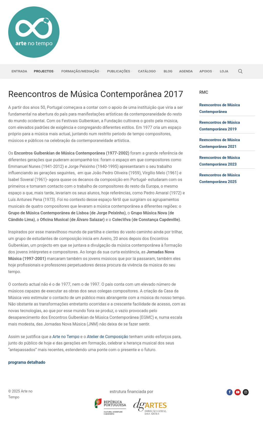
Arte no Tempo (66, 336)
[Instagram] (246, 392)
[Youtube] (237, 392)
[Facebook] (229, 392)
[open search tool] (240, 71)
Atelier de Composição (107, 336)
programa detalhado (26, 362)
